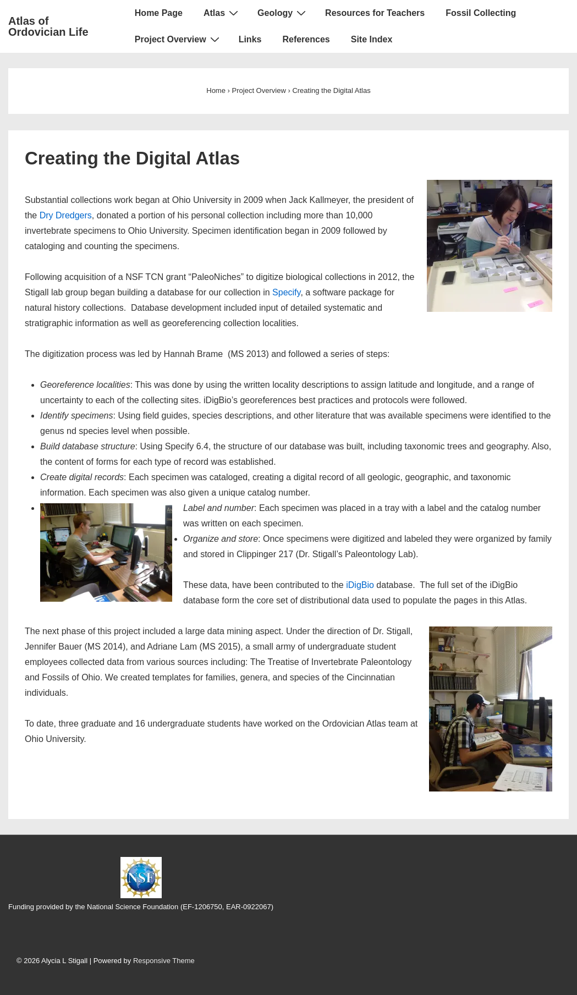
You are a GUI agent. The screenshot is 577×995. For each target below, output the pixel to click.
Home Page (159, 13)
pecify (289, 292)
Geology (283, 12)
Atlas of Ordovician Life (48, 26)
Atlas (222, 12)
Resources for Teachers (375, 13)
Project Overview (178, 39)
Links (250, 39)
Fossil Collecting (481, 13)
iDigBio (360, 585)
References (305, 39)
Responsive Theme (164, 960)
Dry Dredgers (66, 215)
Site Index (372, 39)
